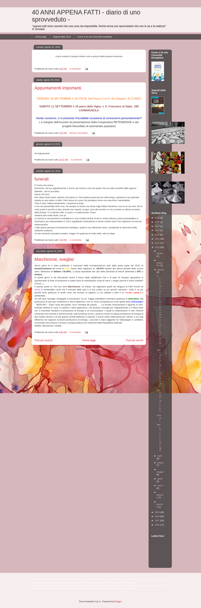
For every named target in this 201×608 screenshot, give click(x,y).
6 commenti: (75, 69)
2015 (157, 230)
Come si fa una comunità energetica (94, 37)
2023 (157, 217)
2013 (157, 234)
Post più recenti (43, 340)
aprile (160, 478)
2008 (157, 516)
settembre (160, 264)
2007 (157, 520)
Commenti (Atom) (93, 349)
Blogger (118, 601)
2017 (157, 226)
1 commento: (76, 240)
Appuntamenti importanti (57, 87)
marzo (160, 485)
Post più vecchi (134, 340)
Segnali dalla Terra (62, 37)
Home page (40, 37)
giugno (160, 462)
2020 (157, 222)
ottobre (160, 253)
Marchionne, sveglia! (54, 259)
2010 (157, 247)
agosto (160, 269)
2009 (157, 512)
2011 (157, 243)
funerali (41, 179)
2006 (157, 525)
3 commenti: (77, 159)
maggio (160, 472)
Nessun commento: (79, 133)
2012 (157, 239)
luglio (159, 456)
